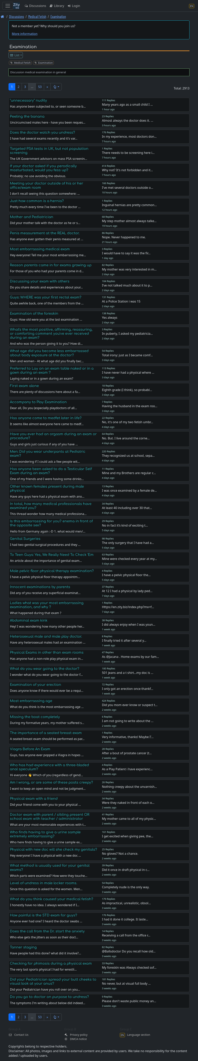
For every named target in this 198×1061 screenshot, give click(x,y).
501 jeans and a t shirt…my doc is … (127, 673)
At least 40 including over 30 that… (127, 508)
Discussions (35, 6)
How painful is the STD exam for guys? (43, 915)
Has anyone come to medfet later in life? (46, 418)
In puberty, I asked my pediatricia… (127, 333)
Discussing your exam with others (39, 281)
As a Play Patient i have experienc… (127, 769)
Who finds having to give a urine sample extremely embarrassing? (45, 834)
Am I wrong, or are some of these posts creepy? (51, 782)
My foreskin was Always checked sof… (129, 967)
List (15, 55)
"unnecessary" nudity (28, 100)
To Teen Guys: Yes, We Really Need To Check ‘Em (52, 555)
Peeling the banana (27, 116)
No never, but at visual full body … (126, 983)
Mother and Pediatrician (31, 217)
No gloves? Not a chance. (120, 853)
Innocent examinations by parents (40, 587)
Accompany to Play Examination (38, 402)
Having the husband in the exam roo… (129, 406)
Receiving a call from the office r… (126, 935)
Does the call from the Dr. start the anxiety (47, 931)
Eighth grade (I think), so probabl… (127, 390)
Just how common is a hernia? (37, 201)
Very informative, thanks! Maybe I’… (128, 737)
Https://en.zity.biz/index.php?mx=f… (128, 607)
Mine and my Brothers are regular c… (129, 473)
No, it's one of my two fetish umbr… (127, 422)
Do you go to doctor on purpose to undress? (49, 997)
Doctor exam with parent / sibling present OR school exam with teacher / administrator (49, 817)
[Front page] (2, 16)
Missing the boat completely (35, 717)
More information (25, 34)
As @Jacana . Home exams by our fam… (130, 657)
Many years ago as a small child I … (127, 104)
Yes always (109, 317)
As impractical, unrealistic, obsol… (126, 903)
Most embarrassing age (31, 701)
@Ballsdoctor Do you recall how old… (128, 951)
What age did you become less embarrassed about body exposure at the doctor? (49, 353)
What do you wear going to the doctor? (44, 669)
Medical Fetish (37, 16)
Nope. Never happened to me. (124, 237)
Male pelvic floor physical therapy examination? (52, 571)
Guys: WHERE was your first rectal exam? (45, 297)
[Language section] (192, 6)
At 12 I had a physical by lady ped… (127, 591)
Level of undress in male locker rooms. (43, 883)
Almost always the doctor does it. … (127, 120)
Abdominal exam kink (28, 620)
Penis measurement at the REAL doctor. (44, 233)
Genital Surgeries (25, 539)
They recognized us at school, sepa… (128, 455)
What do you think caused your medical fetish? (51, 899)
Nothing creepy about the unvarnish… (129, 787)
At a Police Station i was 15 (121, 301)
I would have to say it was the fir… (126, 253)
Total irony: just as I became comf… (127, 355)
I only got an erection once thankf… (127, 689)
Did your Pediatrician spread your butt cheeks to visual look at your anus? (53, 981)
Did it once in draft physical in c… (125, 870)
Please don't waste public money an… (129, 1001)
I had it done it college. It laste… (125, 919)
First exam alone (24, 386)
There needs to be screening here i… (128, 153)
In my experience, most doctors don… (129, 136)
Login (73, 6)
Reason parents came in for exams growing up (50, 265)
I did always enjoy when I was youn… (128, 624)
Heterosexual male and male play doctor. (46, 636)
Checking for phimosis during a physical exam (51, 963)
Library (56, 6)
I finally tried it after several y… (124, 640)
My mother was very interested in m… (129, 269)
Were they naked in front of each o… (128, 803)
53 (40, 87)
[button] (56, 86)
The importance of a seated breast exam (46, 733)
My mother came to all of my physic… (129, 819)
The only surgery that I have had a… (128, 543)
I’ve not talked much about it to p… (127, 285)
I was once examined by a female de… (129, 490)
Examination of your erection (35, 685)
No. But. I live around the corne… (126, 438)
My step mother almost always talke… (129, 221)
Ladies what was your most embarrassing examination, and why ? (47, 605)
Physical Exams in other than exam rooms (47, 652)
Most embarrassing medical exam (40, 249)
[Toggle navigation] (7, 6)
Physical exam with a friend (34, 799)
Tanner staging (23, 947)
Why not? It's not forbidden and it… (127, 170)
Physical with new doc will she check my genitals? (53, 849)
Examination (58, 16)
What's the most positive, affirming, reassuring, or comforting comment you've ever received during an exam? (51, 334)
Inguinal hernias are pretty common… (129, 205)
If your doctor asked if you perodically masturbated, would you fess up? (43, 168)
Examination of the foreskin (34, 313)
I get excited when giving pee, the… (127, 836)
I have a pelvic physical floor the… (126, 575)
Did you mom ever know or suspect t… (129, 705)
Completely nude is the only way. (125, 887)
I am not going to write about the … (127, 721)
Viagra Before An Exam (30, 749)
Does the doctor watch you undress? (42, 132)
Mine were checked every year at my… (129, 559)
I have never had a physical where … (128, 372)
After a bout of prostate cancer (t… (127, 753)
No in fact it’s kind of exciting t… (125, 525)
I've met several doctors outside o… (127, 187)
